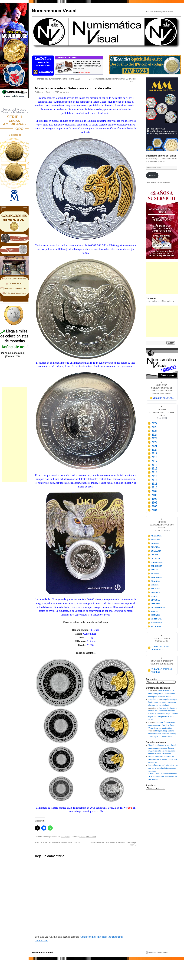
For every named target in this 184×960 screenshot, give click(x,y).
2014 (152, 472)
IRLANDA (154, 592)
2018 (152, 457)
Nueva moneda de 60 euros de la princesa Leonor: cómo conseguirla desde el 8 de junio (161, 694)
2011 (152, 483)
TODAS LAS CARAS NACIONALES (158, 647)
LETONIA (154, 599)
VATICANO (154, 626)
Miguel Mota (153, 699)
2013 (152, 476)
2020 (152, 449)
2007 (152, 498)
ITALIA (153, 596)
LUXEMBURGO (156, 607)
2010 (152, 487)
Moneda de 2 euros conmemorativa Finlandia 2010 (57, 79)
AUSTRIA (154, 543)
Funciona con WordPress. (159, 952)
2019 (152, 453)
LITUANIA (154, 603)
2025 (152, 430)
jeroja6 (66, 92)
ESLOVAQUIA (156, 562)
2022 (152, 442)
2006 (152, 502)
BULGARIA (154, 551)
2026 (152, 427)
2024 (152, 434)
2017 (152, 461)
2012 (152, 480)
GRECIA (153, 584)
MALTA (153, 611)
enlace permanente (87, 837)
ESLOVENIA (155, 566)
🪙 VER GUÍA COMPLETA (162, 398)
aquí (130, 807)
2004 (152, 510)
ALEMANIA (154, 535)
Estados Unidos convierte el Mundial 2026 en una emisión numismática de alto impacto (162, 777)
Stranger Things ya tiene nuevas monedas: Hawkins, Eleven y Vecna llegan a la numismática (162, 725)
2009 (152, 491)
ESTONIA (153, 573)
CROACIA (154, 558)
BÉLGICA (154, 547)
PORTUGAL (155, 618)
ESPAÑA (153, 569)
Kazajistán (65, 837)
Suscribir (152, 175)
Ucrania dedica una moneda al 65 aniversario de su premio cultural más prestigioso (162, 759)
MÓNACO (154, 615)
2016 (152, 464)
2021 (152, 446)
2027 (152, 423)
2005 (152, 506)
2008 (152, 495)
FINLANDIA (155, 577)
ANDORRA (154, 539)
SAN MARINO (155, 622)
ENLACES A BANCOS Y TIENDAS (160, 670)
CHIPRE (153, 554)
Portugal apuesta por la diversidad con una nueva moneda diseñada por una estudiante (162, 702)
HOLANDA (154, 588)
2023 (152, 438)
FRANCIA (154, 581)
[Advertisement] (14, 434)
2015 (152, 468)
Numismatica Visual (54, 10)
